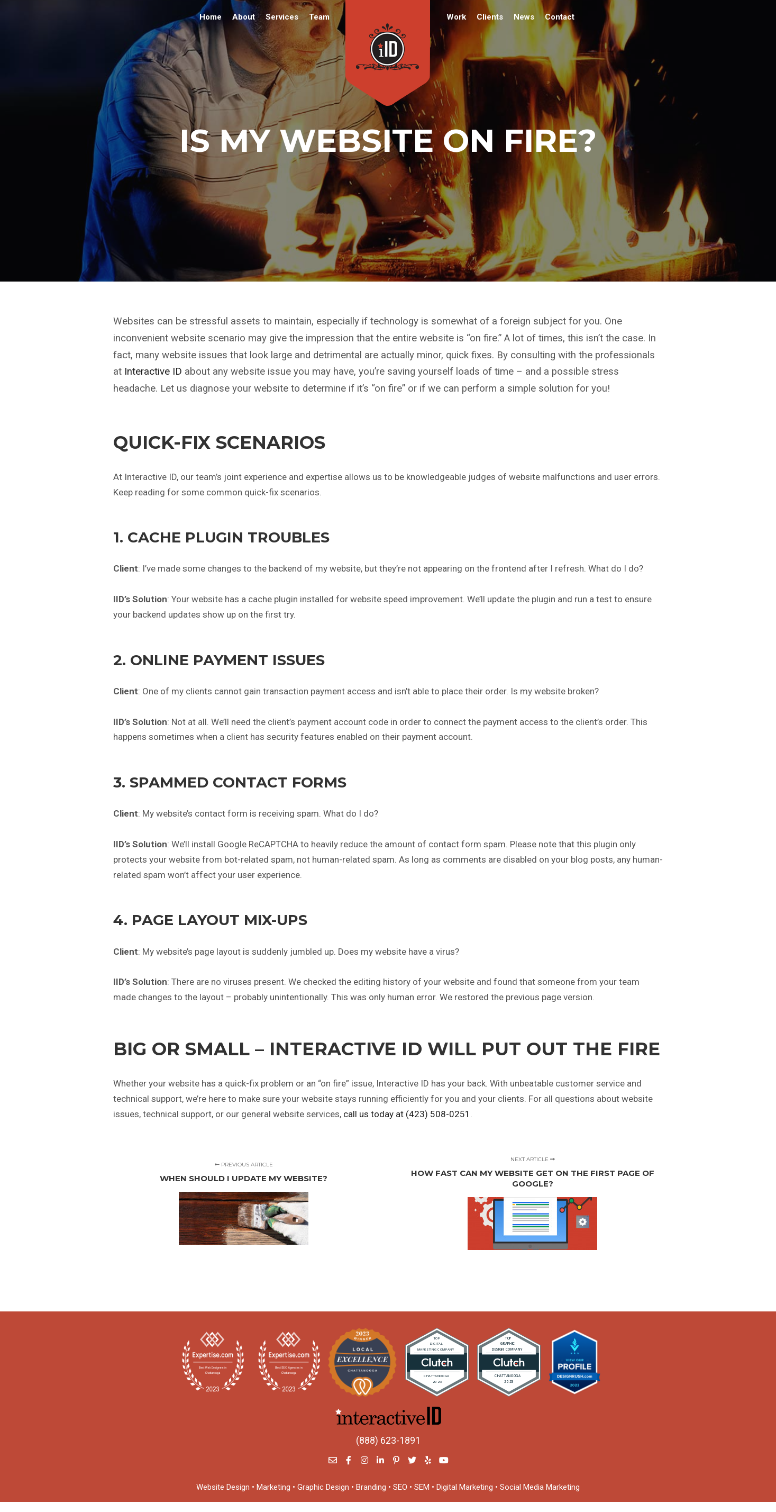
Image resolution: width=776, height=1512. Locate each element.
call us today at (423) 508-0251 (406, 1114)
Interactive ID (153, 371)
